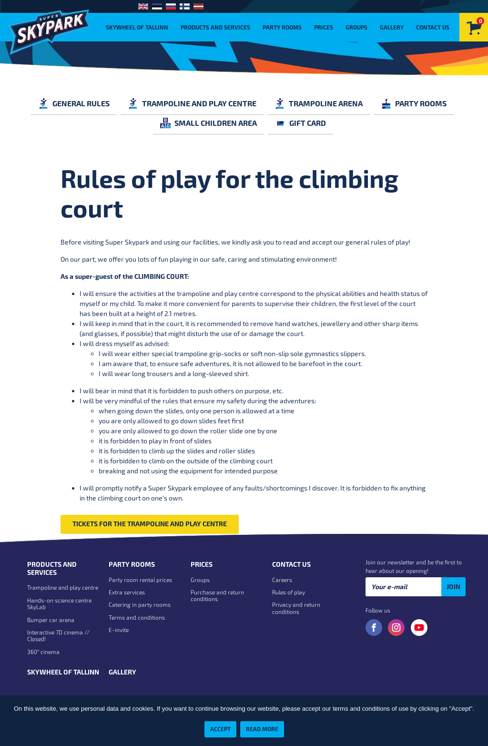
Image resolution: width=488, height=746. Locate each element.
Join (453, 586)
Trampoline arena (318, 103)
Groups (356, 27)
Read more (262, 729)
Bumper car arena (50, 619)
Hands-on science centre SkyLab (59, 603)
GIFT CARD (300, 122)
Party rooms (282, 27)
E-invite (119, 629)
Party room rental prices (140, 579)
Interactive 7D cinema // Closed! (58, 635)
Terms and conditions (137, 617)
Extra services (127, 592)
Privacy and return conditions (296, 607)
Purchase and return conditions (217, 595)
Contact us (432, 27)
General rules (74, 103)
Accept (220, 729)
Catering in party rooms (140, 604)
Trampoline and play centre (192, 103)
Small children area (208, 122)
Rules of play (288, 592)
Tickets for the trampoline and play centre (149, 524)
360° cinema (43, 651)
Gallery (392, 27)
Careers (282, 579)
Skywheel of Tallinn (137, 27)
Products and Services (215, 27)
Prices (323, 27)
